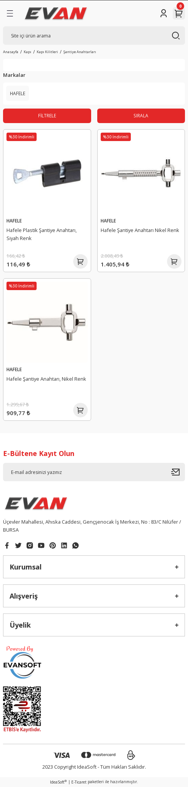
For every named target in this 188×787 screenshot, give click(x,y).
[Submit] (178, 472)
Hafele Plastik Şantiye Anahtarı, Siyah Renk (41, 234)
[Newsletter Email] (94, 472)
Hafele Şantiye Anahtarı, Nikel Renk (46, 378)
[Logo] (56, 13)
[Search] (94, 35)
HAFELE (14, 220)
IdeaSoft (58, 782)
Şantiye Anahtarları (79, 51)
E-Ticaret (79, 782)
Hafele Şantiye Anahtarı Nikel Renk (140, 230)
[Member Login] (163, 13)
